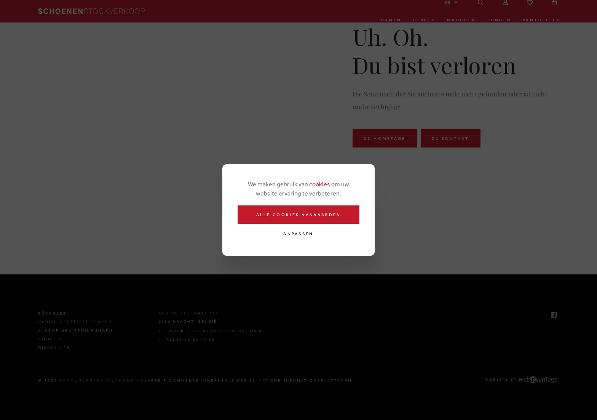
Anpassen (298, 234)
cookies (319, 184)
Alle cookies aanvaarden (298, 214)
